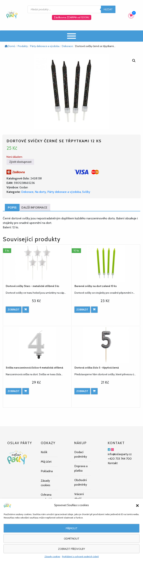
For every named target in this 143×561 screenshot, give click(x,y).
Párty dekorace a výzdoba (64, 192)
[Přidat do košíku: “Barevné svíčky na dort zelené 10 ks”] (94, 310)
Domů (10, 46)
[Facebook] (109, 449)
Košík (44, 452)
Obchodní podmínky (80, 482)
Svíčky (86, 192)
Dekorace (27, 192)
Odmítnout (71, 538)
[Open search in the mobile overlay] (71, 9)
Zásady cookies (52, 556)
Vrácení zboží (79, 496)
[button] (137, 505)
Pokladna (47, 471)
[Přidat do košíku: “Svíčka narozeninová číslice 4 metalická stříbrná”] (25, 391)
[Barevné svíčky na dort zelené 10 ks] (105, 263)
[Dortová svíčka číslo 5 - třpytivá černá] (105, 344)
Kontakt (113, 463)
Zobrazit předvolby (71, 549)
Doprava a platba (81, 468)
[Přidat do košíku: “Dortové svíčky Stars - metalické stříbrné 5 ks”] (25, 310)
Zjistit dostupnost (20, 162)
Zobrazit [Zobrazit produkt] (14, 309)
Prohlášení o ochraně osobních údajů (80, 556)
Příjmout (71, 528)
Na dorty (40, 192)
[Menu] (71, 36)
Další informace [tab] (34, 207)
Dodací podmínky (80, 454)
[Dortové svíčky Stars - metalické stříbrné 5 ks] (37, 263)
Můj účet (46, 461)
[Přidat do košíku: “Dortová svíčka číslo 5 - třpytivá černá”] (94, 391)
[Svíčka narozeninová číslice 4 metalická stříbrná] (37, 344)
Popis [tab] (12, 207)
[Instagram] (112, 449)
